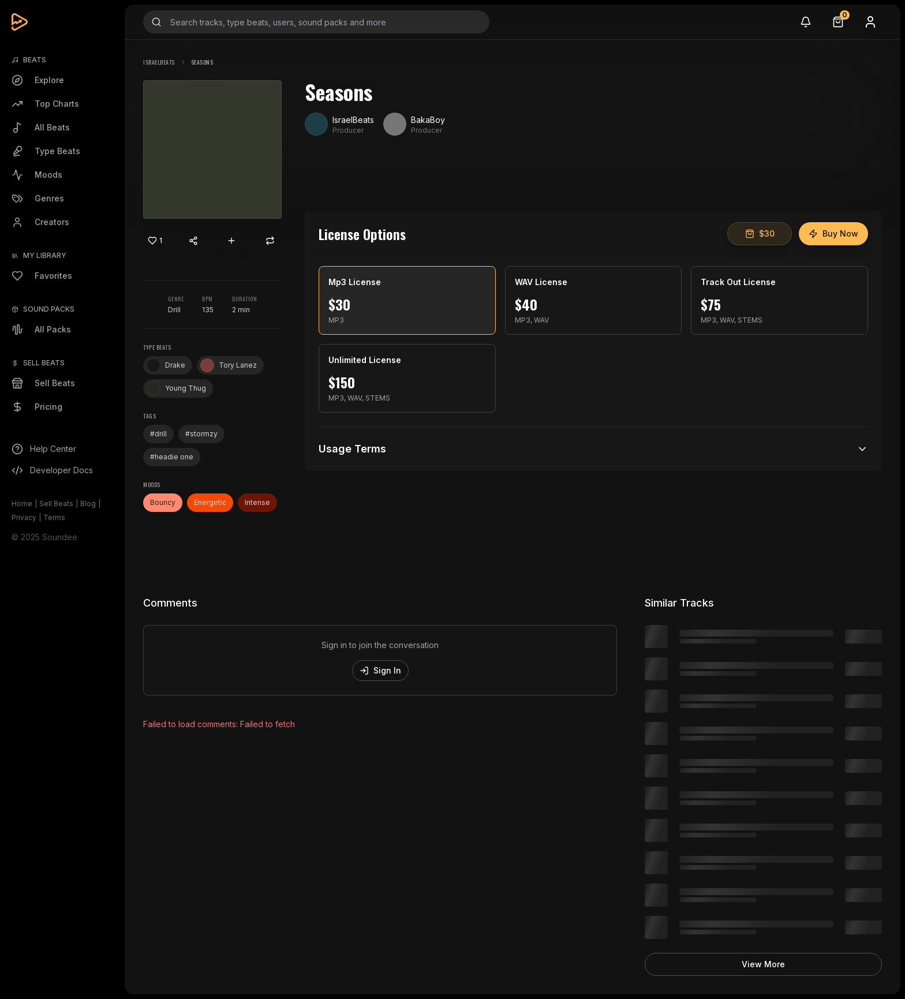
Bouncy (162, 502)
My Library (44, 255)
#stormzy (201, 433)
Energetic (210, 502)
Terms (54, 517)
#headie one (171, 456)
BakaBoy (428, 120)
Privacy (24, 517)
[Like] (154, 240)
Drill (174, 309)
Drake (166, 365)
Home (22, 503)
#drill (158, 433)
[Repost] (270, 240)
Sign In (380, 670)
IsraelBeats (159, 62)
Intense (257, 502)
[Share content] (193, 240)
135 (208, 309)
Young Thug (176, 388)
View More (763, 964)
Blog (88, 503)
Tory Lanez (228, 365)
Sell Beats (56, 503)
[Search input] (316, 21)
